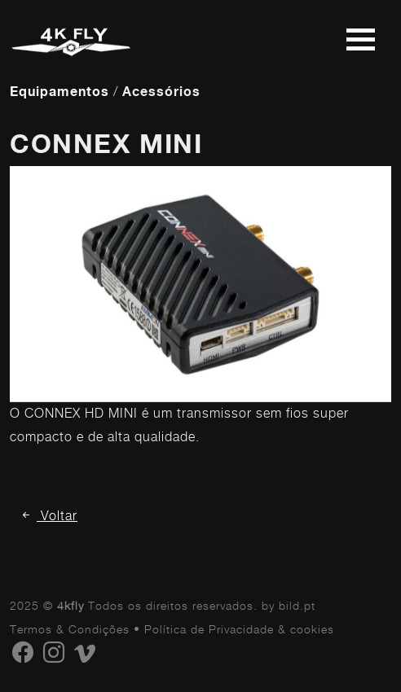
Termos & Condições (70, 629)
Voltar (48, 515)
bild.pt (297, 605)
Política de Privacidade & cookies (239, 629)
